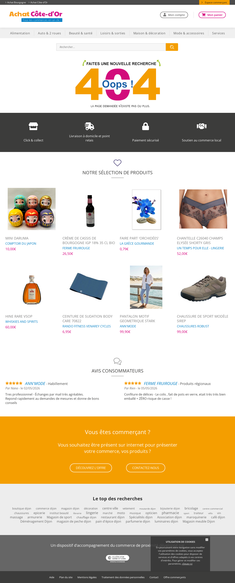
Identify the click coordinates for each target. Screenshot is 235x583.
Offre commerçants (175, 577)
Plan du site (65, 577)
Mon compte (176, 15)
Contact (154, 577)
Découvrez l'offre (91, 468)
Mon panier (215, 15)
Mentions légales (87, 577)
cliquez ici (187, 563)
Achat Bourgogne (16, 2)
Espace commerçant (216, 2)
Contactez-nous (145, 468)
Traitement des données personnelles (123, 577)
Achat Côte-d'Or (39, 2)
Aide (51, 577)
